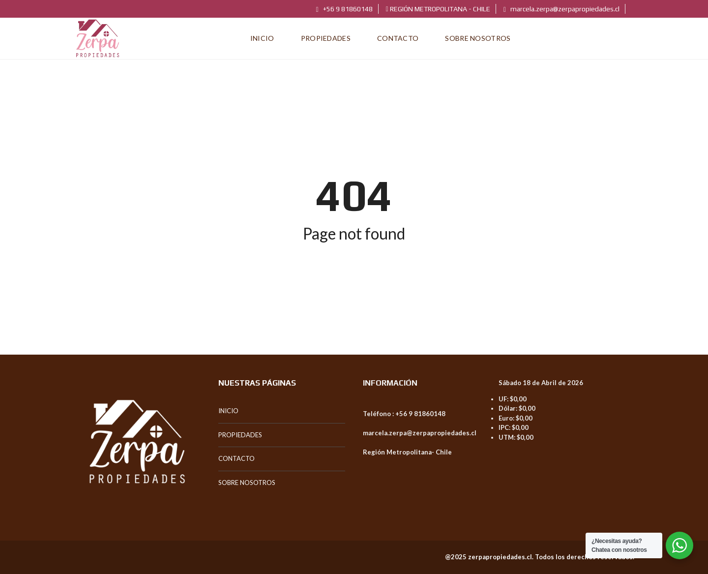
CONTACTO (236, 458)
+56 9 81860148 (344, 9)
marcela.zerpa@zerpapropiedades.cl (561, 9)
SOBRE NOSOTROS (246, 482)
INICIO (228, 411)
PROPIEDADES (240, 435)
